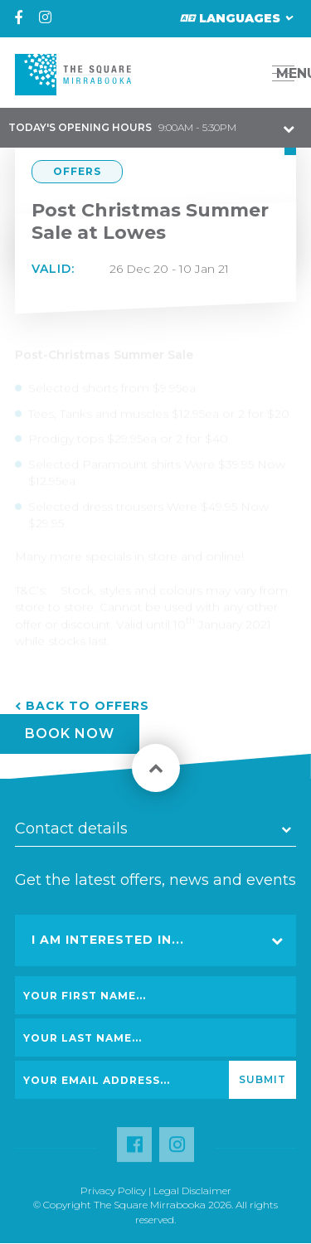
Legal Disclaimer (192, 1190)
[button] (245, 73)
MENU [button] (288, 73)
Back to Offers (87, 705)
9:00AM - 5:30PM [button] (122, 127)
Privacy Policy (113, 1190)
